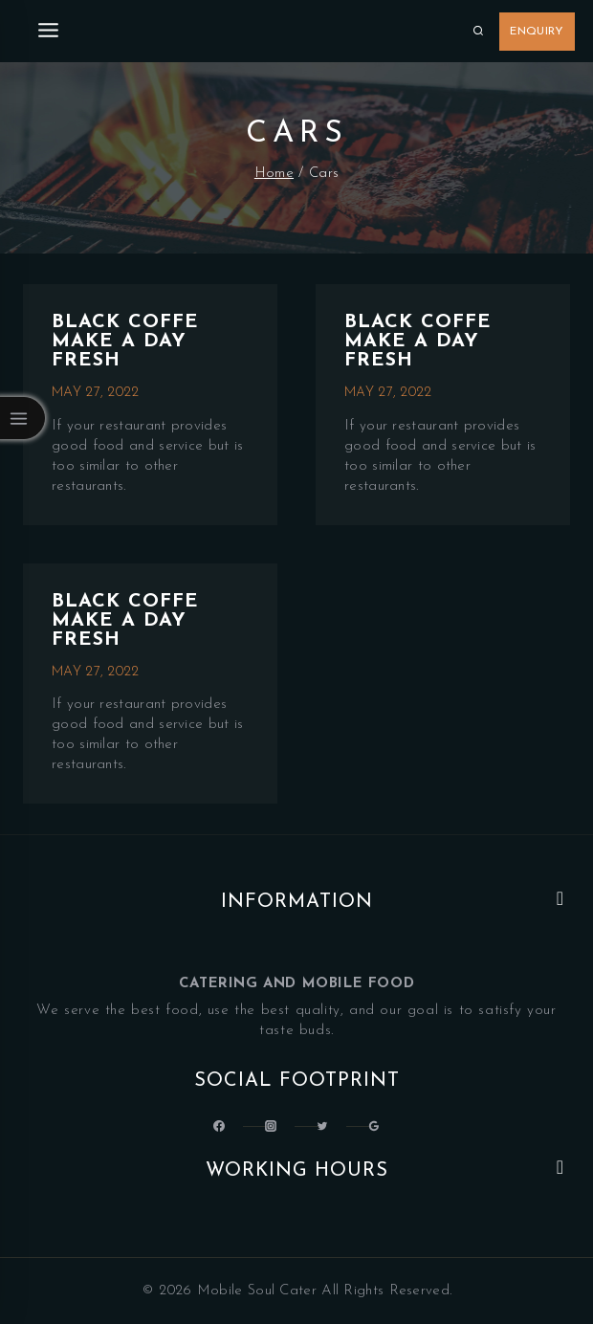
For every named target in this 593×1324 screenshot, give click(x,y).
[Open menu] (49, 31)
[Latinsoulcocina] (322, 1125)
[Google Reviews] (373, 1125)
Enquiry (536, 31)
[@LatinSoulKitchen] (219, 1125)
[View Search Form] (478, 31)
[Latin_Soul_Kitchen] (270, 1125)
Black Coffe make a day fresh (125, 341)
